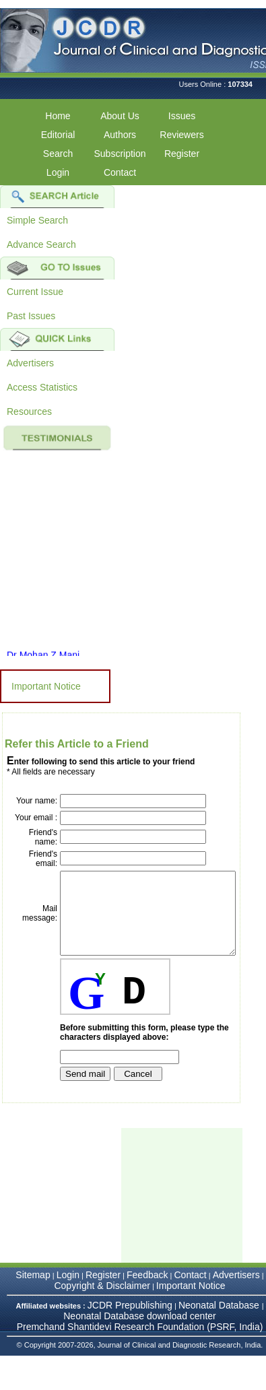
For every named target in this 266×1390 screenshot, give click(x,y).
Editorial (58, 134)
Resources (29, 411)
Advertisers (30, 363)
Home (57, 115)
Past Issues (31, 315)
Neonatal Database (220, 1330)
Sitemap (32, 1300)
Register (181, 153)
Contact (120, 172)
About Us (119, 115)
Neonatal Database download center (139, 1341)
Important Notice (46, 686)
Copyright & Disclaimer (101, 1311)
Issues (181, 115)
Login (57, 172)
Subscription (119, 153)
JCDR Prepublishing (130, 1330)
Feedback (147, 1300)
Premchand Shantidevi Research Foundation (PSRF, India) (140, 1352)
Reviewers (181, 134)
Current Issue (35, 291)
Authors (120, 134)
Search (58, 153)
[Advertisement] (188, 1221)
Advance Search (41, 244)
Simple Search (37, 220)
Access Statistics (42, 387)
